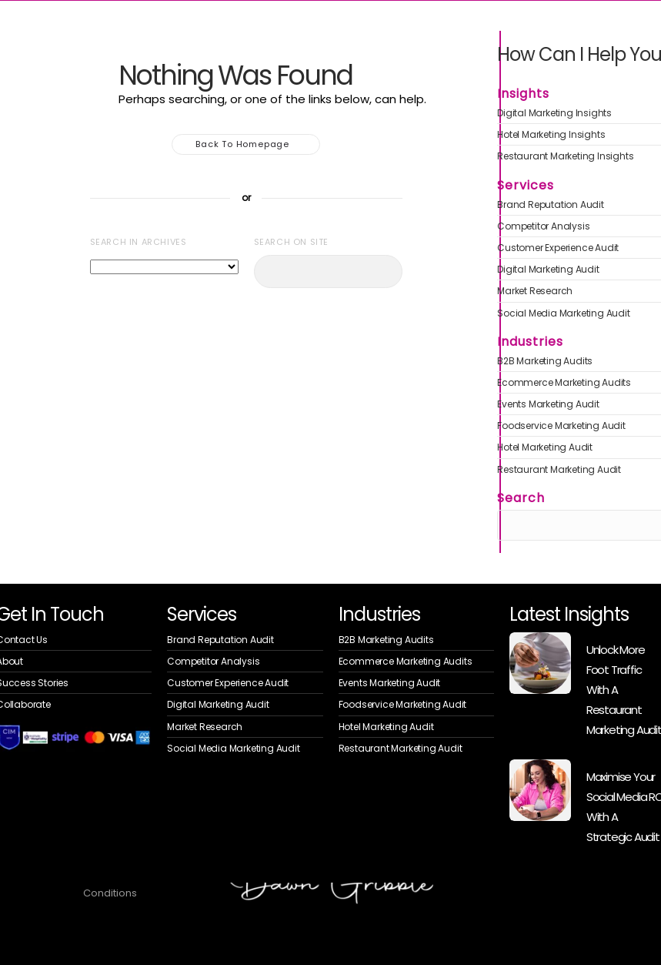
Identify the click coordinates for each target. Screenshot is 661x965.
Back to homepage (245, 144)
